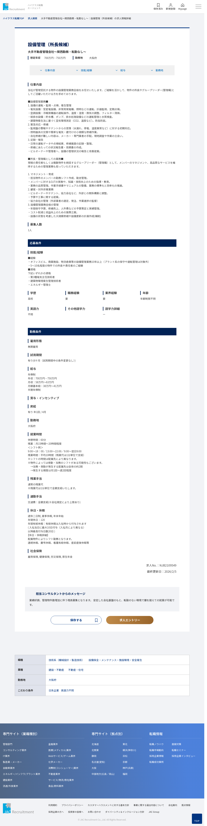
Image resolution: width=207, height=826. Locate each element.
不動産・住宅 (75, 670)
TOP (197, 821)
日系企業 (54, 691)
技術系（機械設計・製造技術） (66, 660)
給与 (120, 70)
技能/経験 (84, 70)
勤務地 (157, 70)
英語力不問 (67, 691)
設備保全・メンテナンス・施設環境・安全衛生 (115, 660)
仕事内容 (47, 70)
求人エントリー (129, 620)
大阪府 (52, 680)
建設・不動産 (56, 670)
